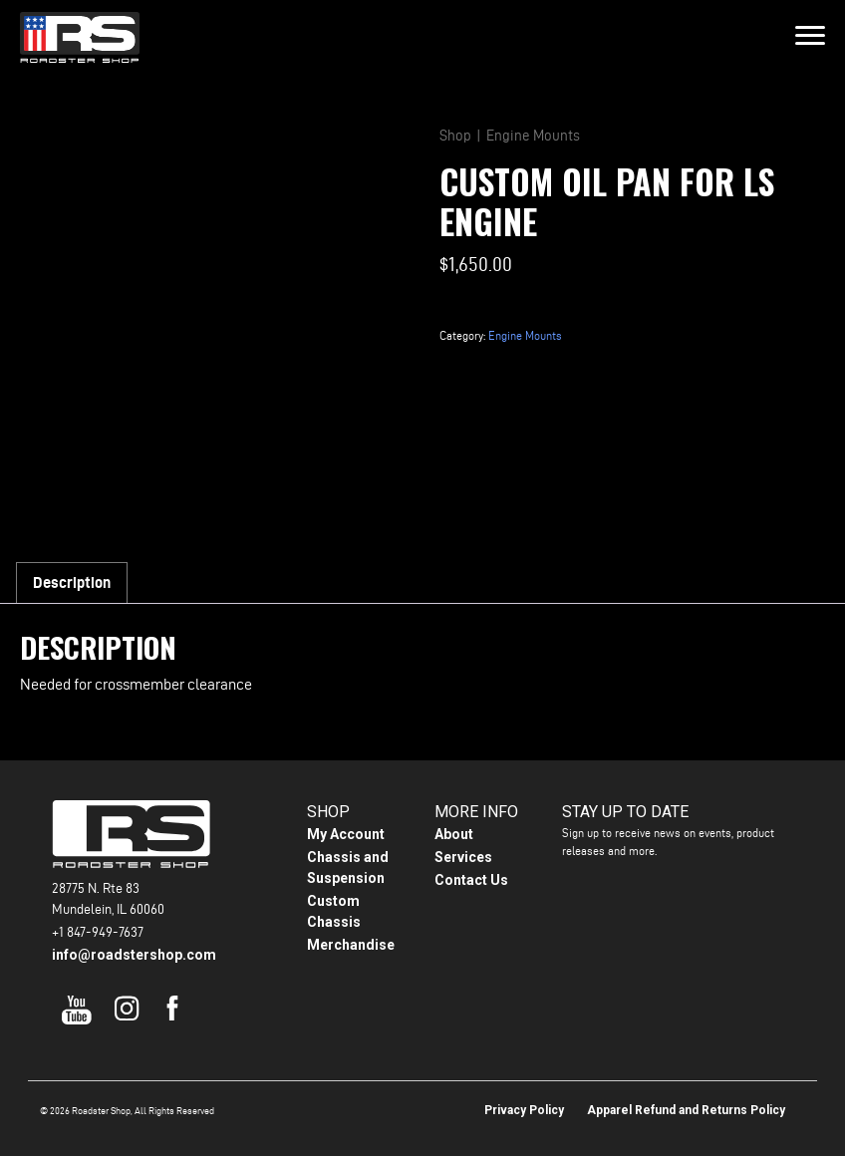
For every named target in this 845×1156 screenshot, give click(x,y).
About (453, 834)
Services (463, 857)
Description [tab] (72, 582)
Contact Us (471, 880)
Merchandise (351, 945)
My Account (346, 834)
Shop (455, 136)
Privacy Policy (524, 1110)
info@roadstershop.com (134, 955)
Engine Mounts (533, 136)
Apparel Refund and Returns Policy (686, 1110)
